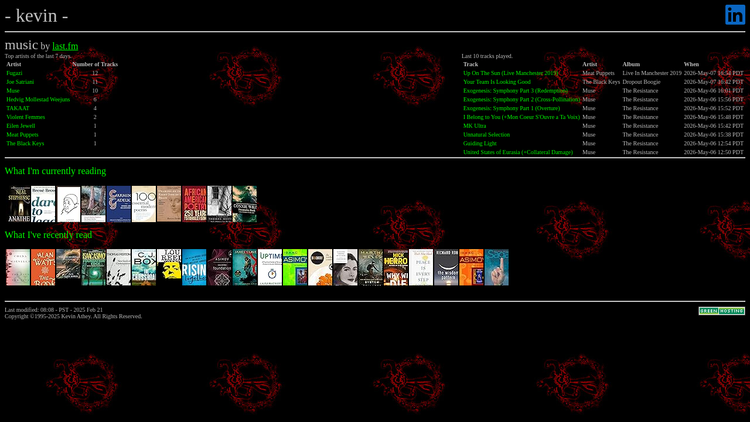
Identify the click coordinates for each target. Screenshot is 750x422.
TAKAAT (17, 108)
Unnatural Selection (486, 134)
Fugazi (14, 73)
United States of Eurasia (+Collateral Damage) (518, 152)
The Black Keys (25, 143)
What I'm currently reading (55, 171)
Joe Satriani (20, 82)
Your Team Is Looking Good (497, 82)
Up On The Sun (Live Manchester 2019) (510, 73)
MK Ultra (474, 125)
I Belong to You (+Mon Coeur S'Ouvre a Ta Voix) (521, 117)
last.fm (65, 46)
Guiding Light (480, 143)
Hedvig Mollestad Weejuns (38, 99)
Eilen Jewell (20, 125)
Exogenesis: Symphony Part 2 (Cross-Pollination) (521, 99)
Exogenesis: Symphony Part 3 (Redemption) (515, 90)
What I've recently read (48, 235)
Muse (12, 90)
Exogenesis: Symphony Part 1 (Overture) (511, 108)
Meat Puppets (22, 134)
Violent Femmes (25, 117)
